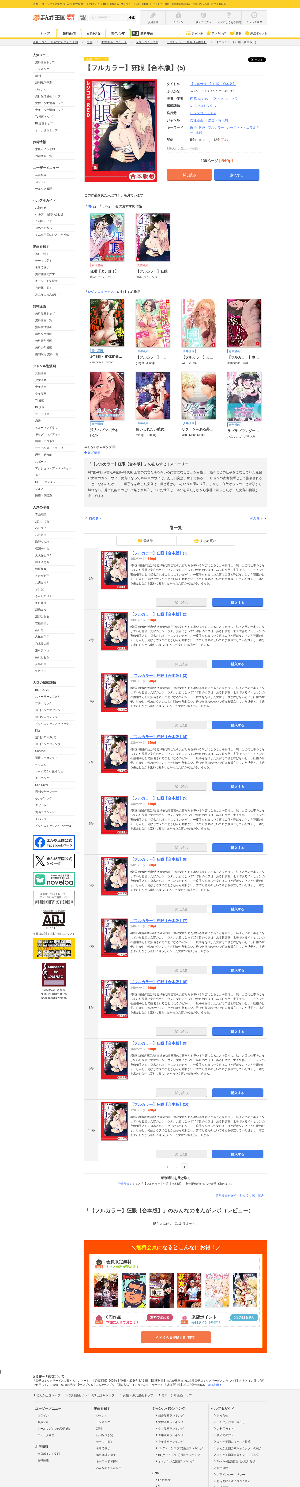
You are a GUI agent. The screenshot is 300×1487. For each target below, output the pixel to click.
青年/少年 (118, 33)
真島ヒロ (40, 664)
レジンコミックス (203, 113)
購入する (237, 175)
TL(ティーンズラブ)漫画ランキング (179, 1448)
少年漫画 (40, 393)
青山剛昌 (40, 514)
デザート (40, 805)
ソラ (234, 98)
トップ (45, 33)
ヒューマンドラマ (46, 427)
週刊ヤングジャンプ (47, 744)
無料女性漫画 (43, 327)
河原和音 (40, 569)
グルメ (39, 488)
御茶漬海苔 (42, 562)
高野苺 (39, 630)
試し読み (189, 175)
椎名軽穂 (40, 603)
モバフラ (40, 819)
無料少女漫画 (43, 334)
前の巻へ (95, 518)
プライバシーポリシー (229, 1474)
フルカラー (216, 127)
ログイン (40, 181)
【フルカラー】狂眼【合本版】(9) (159, 1043)
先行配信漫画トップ (47, 96)
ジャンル (194, 33)
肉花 (200, 98)
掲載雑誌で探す (45, 274)
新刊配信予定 (43, 82)
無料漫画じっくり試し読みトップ (90, 1395)
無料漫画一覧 (43, 320)
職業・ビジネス (45, 441)
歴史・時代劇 (43, 454)
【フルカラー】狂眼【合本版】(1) (159, 553)
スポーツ (40, 461)
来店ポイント (255, 33)
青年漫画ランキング (169, 1435)
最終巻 (145, 540)
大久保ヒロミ (43, 555)
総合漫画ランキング (169, 1415)
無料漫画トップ (45, 62)
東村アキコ (42, 650)
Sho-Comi (41, 785)
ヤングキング (43, 798)
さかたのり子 (43, 596)
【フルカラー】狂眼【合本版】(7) (159, 921)
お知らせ (40, 207)
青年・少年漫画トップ (49, 110)
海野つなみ (42, 541)
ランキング (216, 33)
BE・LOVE (42, 689)
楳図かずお (42, 548)
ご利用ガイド (43, 221)
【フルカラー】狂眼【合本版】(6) (159, 859)
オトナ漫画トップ (46, 130)
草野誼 (39, 589)
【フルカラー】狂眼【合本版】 (213, 84)
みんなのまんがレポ (47, 294)
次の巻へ (256, 518)
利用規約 (220, 1468)
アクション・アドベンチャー (53, 468)
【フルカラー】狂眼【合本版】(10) (159, 1104)
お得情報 (43, 1460)
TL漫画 (39, 400)
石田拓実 (40, 535)
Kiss (38, 730)
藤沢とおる (42, 657)
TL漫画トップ (43, 116)
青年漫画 (40, 387)
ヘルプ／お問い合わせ (49, 214)
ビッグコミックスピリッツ (52, 723)
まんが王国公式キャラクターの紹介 (237, 1448)
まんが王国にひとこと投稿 (52, 234)
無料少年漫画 (43, 347)
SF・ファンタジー (46, 482)
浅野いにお (42, 521)
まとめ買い (205, 540)
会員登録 (40, 175)
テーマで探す (43, 260)
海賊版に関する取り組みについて (54, 933)
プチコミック (43, 703)
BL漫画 (39, 407)
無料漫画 (142, 33)
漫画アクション (45, 812)
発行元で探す (43, 287)
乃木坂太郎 (42, 643)
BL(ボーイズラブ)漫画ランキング (177, 1455)
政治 (193, 127)
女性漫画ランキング (169, 1422)
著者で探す (42, 267)
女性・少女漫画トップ (49, 103)
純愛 (202, 127)
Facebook (163, 1480)
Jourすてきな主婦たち (49, 771)
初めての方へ (43, 228)
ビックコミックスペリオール (53, 825)
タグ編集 (93, 452)
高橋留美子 (42, 637)
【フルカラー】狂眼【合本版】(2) (159, 614)
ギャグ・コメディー (47, 434)
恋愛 (38, 420)
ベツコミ (40, 764)
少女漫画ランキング (169, 1428)
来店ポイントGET (46, 149)
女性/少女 (93, 33)
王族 (199, 132)
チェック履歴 (43, 188)
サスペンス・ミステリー (50, 448)
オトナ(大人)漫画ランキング (174, 1461)
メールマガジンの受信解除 (54, 1428)
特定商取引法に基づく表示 (232, 1481)
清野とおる (42, 616)
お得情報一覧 (43, 156)
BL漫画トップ (44, 123)
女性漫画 (40, 373)
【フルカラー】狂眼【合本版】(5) (159, 798)
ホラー (39, 475)
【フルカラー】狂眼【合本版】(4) (159, 737)
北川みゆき (42, 582)
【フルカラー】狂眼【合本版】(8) (159, 982)
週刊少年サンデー (46, 791)
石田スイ (40, 528)
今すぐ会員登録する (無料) (175, 1337)
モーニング (42, 778)
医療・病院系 (43, 495)
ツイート (259, 60)
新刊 (235, 33)
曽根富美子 (42, 623)
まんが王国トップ (47, 1395)
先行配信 (69, 33)
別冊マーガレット (46, 757)
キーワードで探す (46, 281)
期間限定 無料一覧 (46, 354)
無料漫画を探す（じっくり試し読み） (241, 1195)
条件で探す (42, 253)
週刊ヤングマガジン (47, 710)
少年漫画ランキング (169, 1441)
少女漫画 (40, 380)
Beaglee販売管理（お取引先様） (235, 1461)
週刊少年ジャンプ (46, 717)
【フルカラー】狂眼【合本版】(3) (159, 676)
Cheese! (40, 751)
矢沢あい (40, 671)
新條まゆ (40, 609)
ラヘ (221, 98)
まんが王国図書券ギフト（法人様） (237, 1455)
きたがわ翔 (42, 575)
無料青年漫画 (43, 340)
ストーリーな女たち (47, 696)
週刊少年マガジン (46, 737)
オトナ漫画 (42, 414)
